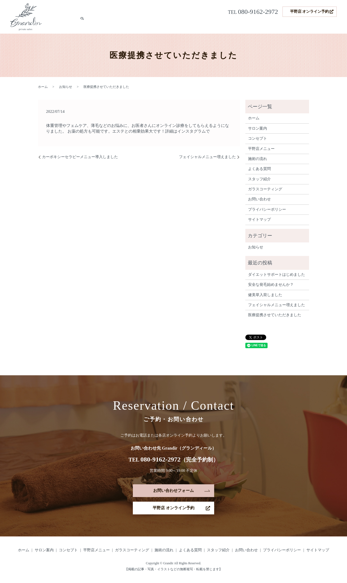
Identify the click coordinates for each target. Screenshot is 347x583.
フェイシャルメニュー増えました (207, 157)
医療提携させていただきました (274, 315)
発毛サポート (237, 25)
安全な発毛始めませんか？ (271, 285)
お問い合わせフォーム (173, 490)
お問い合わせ (259, 199)
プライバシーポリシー (267, 209)
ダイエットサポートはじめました (276, 275)
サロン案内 (121, 25)
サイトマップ (259, 219)
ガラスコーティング (205, 25)
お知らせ (65, 87)
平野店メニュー (171, 25)
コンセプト (144, 25)
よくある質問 (286, 25)
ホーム (102, 25)
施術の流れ (262, 25)
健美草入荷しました (265, 295)
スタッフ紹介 (313, 25)
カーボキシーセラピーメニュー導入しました (80, 157)
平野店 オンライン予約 (309, 11)
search (333, 25)
